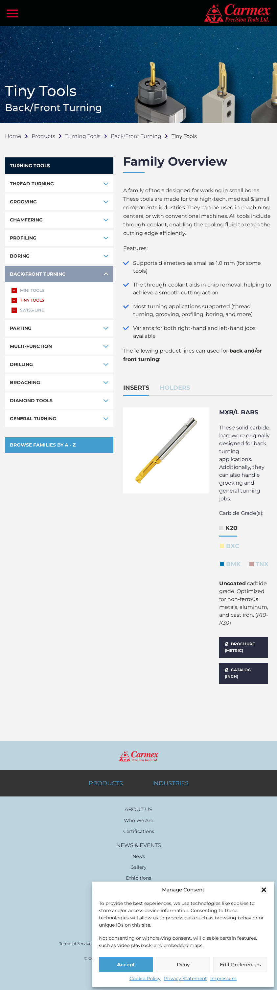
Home (13, 136)
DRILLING (21, 364)
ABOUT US (138, 809)
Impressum (223, 978)
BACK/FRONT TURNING (38, 274)
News (138, 856)
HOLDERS (175, 387)
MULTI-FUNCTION (31, 346)
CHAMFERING (26, 220)
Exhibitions (138, 878)
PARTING (21, 328)
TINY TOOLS (28, 300)
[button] (264, 889)
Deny (183, 964)
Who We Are (138, 820)
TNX (262, 564)
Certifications (138, 831)
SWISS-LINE (28, 310)
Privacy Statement (185, 978)
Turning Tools (83, 136)
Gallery (138, 867)
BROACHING (25, 382)
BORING (20, 256)
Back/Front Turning (136, 136)
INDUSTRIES (170, 783)
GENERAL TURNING (33, 419)
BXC (232, 546)
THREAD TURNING (32, 184)
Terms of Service (75, 943)
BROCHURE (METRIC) (240, 647)
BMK (233, 564)
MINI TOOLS (28, 290)
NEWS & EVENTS (138, 845)
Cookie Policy (145, 978)
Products (43, 136)
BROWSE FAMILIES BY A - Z (43, 445)
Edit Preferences (240, 964)
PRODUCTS (106, 783)
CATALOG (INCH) (238, 673)
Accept (126, 964)
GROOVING (23, 202)
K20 (231, 528)
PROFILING (23, 238)
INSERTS (136, 387)
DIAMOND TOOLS (31, 400)
